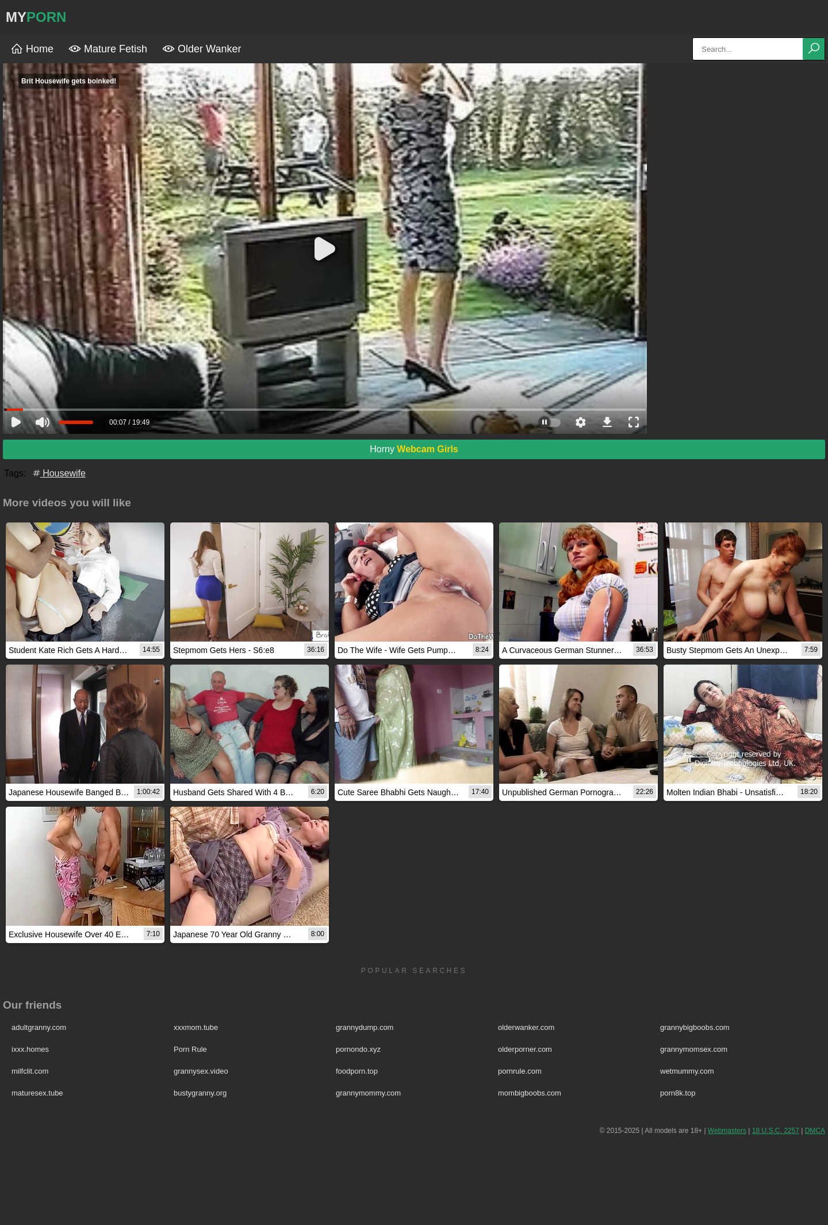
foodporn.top (357, 1071)
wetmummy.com (687, 1071)
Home (31, 49)
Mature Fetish (107, 49)
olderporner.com (525, 1049)
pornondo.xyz (358, 1049)
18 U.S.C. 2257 (775, 1131)
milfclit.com (30, 1071)
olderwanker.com (526, 1027)
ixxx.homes (30, 1049)
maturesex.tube (37, 1093)
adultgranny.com (39, 1027)
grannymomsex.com (693, 1049)
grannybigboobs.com (695, 1027)
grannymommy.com (368, 1093)
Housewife (58, 473)
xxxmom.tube (196, 1027)
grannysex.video (201, 1071)
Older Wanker (201, 49)
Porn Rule (190, 1049)
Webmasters (727, 1131)
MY (36, 17)
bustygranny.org (200, 1093)
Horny (414, 449)
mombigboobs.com (529, 1093)
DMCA (815, 1131)
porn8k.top (677, 1093)
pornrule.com (520, 1071)
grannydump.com (364, 1027)
